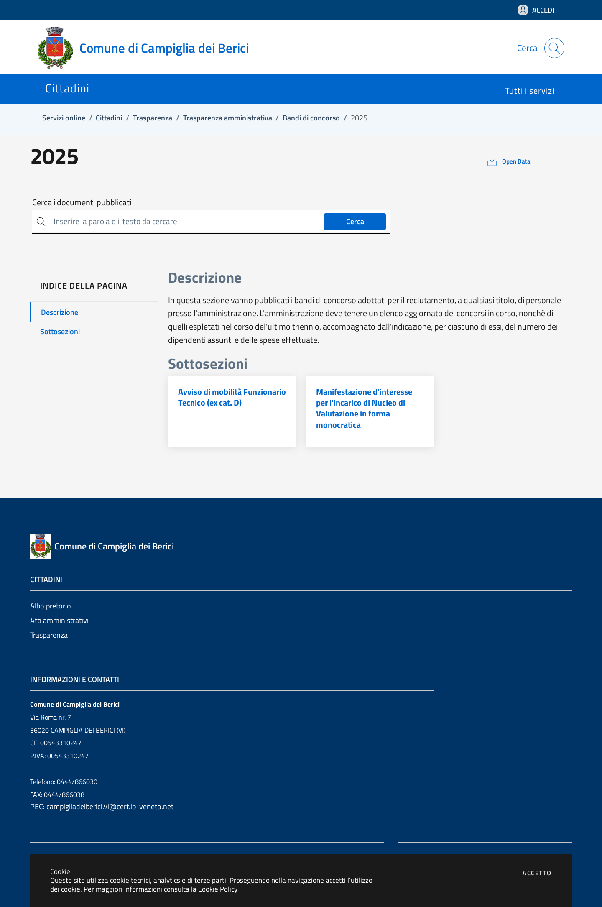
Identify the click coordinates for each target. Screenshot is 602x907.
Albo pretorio (50, 605)
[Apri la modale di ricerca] (554, 48)
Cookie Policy (217, 889)
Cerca (355, 221)
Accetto (537, 873)
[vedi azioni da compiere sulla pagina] (508, 161)
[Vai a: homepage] (148, 48)
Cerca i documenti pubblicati (81, 202)
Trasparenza (49, 635)
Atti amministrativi (59, 620)
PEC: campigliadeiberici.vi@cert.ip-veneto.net (101, 806)
